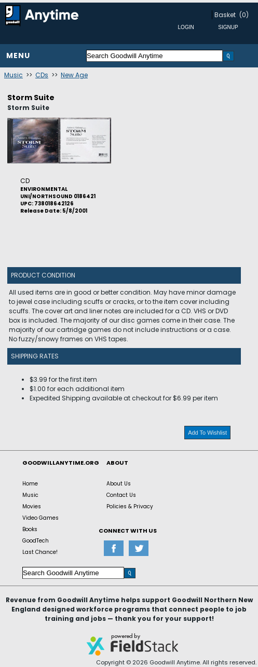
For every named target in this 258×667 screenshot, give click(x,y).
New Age (74, 75)
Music (13, 75)
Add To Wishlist (207, 432)
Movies (31, 506)
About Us (118, 484)
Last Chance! (40, 552)
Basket (225, 14)
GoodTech (35, 541)
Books (29, 529)
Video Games (40, 518)
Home (30, 484)
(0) (244, 14)
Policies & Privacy (129, 506)
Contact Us (121, 495)
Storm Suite (31, 97)
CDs (41, 75)
